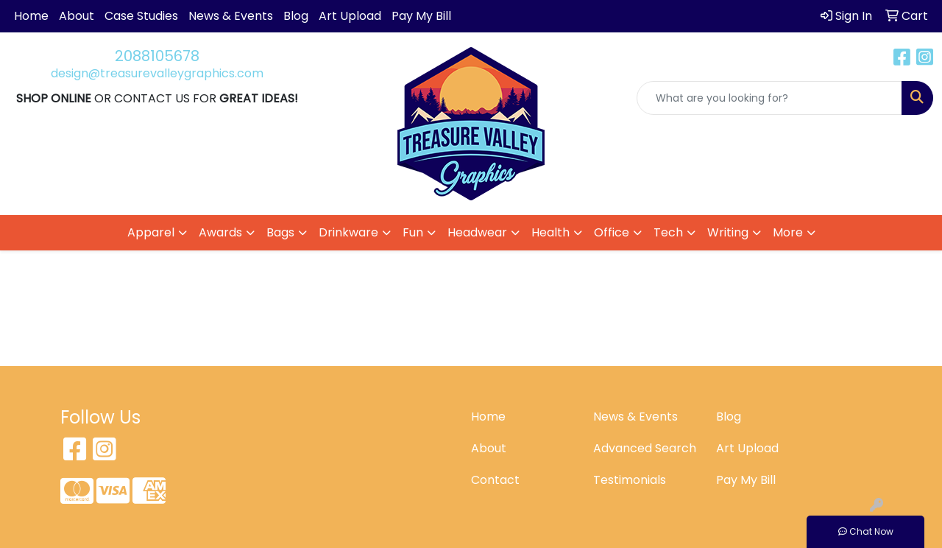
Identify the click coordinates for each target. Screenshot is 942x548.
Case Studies (141, 15)
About (76, 15)
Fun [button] (413, 232)
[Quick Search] (769, 98)
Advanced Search (644, 448)
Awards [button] (220, 232)
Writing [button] (727, 232)
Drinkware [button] (348, 232)
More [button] (788, 232)
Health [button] (550, 232)
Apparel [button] (150, 232)
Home (31, 15)
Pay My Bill (421, 15)
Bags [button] (280, 232)
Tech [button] (668, 232)
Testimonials (629, 479)
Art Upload (350, 15)
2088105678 (157, 56)
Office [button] (611, 232)
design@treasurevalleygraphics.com (157, 73)
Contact (495, 479)
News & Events (230, 15)
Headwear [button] (477, 232)
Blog (295, 15)
